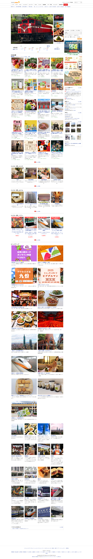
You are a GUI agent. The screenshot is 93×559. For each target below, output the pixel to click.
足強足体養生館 (44, 179)
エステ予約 (72, 30)
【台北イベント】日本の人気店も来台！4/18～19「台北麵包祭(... (17, 112)
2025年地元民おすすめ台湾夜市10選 (17, 307)
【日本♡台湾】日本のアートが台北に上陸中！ (72, 118)
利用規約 (37, 556)
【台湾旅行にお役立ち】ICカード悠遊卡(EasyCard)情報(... (30, 91)
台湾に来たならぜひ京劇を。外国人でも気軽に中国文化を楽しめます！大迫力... (17, 232)
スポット (17, 56)
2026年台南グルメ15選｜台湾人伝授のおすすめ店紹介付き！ (44, 133)
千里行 (17, 179)
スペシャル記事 (24, 56)
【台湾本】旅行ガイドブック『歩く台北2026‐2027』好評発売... (17, 133)
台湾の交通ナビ (25, 6)
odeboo (74, 110)
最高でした (68, 106)
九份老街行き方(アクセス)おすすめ (17, 284)
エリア (16, 4)
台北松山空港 (40, 518)
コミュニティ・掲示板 (64, 548)
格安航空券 (61, 4)
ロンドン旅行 (67, 551)
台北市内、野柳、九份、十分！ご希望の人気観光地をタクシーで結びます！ (57, 233)
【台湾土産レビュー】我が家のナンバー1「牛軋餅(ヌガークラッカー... (30, 153)
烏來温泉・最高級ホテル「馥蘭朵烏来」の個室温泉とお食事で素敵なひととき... (30, 233)
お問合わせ (59, 556)
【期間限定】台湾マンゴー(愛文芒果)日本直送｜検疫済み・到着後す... (57, 70)
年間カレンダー (15, 49)
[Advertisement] (46, 11)
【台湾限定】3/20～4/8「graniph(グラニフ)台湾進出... (43, 153)
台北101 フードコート (28, 435)
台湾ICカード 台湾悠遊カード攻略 (44, 262)
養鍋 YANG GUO (68, 98)
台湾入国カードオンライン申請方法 (17, 262)
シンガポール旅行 (73, 551)
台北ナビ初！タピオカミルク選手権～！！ (45, 395)
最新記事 (12, 56)
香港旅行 (25, 551)
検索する (79, 38)
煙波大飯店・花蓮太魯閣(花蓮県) (56, 112)
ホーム (25, 548)
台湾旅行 (21, 551)
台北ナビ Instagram (60, 6)
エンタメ (39, 4)
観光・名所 (54, 548)
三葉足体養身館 (30, 179)
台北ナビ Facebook (52, 6)
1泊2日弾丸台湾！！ (68, 116)
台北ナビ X (46, 6)
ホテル (36, 4)
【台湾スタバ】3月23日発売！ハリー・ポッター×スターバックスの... (57, 153)
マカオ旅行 (29, 551)
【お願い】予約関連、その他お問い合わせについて (20, 528)
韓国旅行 (13, 551)
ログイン (64, 2)
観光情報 (44, 4)
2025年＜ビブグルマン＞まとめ (43, 284)
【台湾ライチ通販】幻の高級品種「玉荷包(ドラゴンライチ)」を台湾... (31, 70)
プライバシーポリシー (53, 556)
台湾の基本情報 (18, 6)
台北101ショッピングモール (43, 435)
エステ (45, 556)
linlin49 (66, 97)
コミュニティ (55, 4)
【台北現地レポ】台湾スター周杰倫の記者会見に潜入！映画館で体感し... (17, 153)
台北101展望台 (14, 435)
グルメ (20, 4)
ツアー (58, 548)
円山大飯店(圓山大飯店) (44, 203)
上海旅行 (33, 551)
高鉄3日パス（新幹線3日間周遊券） (17, 373)
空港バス (52, 518)
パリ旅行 (62, 551)
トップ (13, 4)
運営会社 (33, 556)
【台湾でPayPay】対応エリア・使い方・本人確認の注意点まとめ (17, 91)
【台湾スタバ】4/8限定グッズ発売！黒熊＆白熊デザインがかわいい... (57, 133)
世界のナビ (13, 6)
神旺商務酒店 (57, 203)
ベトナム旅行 (42, 551)
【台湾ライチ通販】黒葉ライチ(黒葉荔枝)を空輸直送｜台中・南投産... (44, 70)
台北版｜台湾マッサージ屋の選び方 (44, 373)
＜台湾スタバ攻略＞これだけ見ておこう (45, 350)
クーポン (65, 4)
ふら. (74, 99)
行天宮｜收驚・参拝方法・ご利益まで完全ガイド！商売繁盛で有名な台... (44, 112)
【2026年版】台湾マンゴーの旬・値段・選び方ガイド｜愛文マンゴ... (17, 70)
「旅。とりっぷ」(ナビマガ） (38, 6)
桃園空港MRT (13, 518)
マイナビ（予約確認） (69, 2)
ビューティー (31, 4)
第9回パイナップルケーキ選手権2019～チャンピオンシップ (21, 395)
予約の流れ (30, 6)
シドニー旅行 (47, 551)
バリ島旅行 (53, 551)
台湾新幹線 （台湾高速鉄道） (30, 518)
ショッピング (25, 4)
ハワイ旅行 (58, 551)
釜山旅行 (17, 551)
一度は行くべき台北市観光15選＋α (17, 350)
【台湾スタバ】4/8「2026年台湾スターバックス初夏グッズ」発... (31, 133)
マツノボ (73, 108)
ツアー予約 (78, 30)
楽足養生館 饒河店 (57, 179)
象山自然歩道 (53, 435)
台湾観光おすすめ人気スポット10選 (44, 328)
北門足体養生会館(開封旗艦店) (30, 111)
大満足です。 (68, 109)
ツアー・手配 (49, 4)
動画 (29, 56)
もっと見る (38, 162)
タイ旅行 (37, 551)
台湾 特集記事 (67, 6)
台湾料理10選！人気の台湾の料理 (17, 328)
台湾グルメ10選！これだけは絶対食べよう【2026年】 (47, 307)
